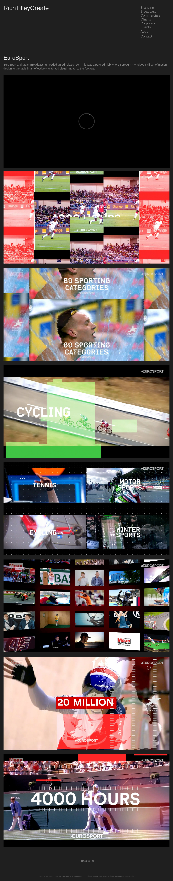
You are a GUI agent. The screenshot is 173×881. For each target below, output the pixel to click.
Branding (147, 7)
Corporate (148, 23)
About (144, 31)
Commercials (150, 15)
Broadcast (148, 11)
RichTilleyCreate (26, 7)
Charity (145, 19)
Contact (146, 36)
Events (145, 27)
